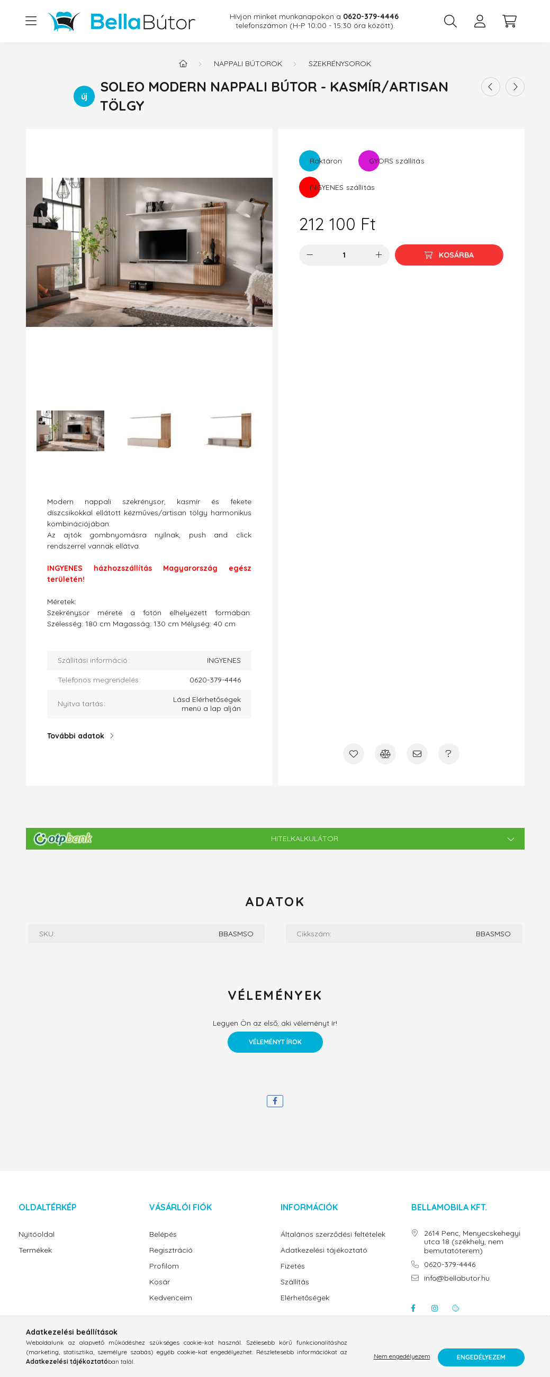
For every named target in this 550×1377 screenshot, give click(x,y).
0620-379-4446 (449, 1264)
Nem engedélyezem (402, 1357)
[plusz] (379, 255)
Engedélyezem (481, 1357)
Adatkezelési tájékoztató (324, 1250)
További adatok (75, 736)
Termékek (35, 1250)
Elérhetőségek (305, 1297)
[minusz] (310, 255)
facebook (413, 1308)
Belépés (163, 1234)
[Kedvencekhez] (353, 753)
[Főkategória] (183, 63)
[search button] (450, 21)
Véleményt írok (275, 1042)
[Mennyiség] (344, 255)
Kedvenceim (170, 1297)
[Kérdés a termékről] (448, 753)
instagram (434, 1308)
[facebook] (275, 1101)
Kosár (159, 1282)
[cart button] (509, 21)
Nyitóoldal (37, 1234)
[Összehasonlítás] (385, 753)
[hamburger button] (31, 21)
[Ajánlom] (417, 753)
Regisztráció (171, 1250)
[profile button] (480, 21)
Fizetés (293, 1266)
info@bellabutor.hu (457, 1278)
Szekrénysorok (340, 63)
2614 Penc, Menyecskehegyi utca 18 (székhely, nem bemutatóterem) (472, 1242)
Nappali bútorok (248, 63)
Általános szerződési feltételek (333, 1234)
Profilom (164, 1266)
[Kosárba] (449, 255)
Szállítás (295, 1282)
